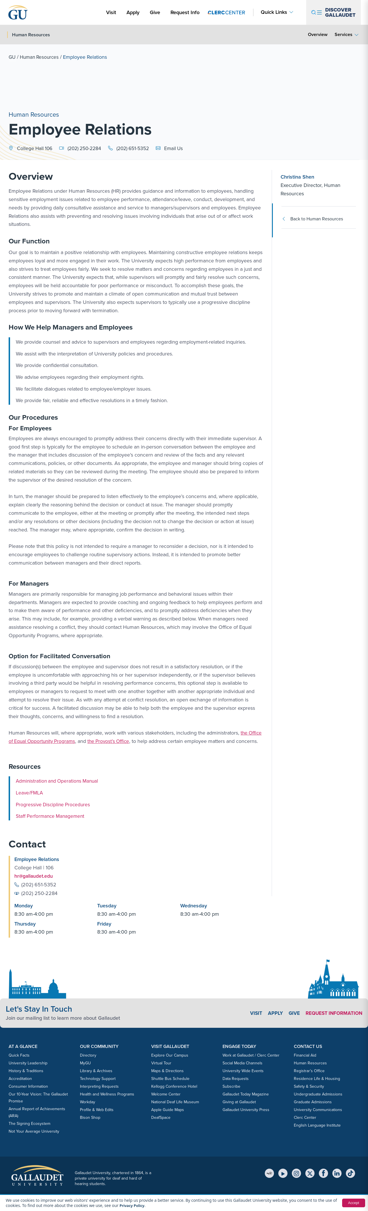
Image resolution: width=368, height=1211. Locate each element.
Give (155, 12)
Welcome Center (166, 1094)
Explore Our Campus (169, 1055)
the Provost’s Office (112, 741)
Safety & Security (309, 1086)
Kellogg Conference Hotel (174, 1086)
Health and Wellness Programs (107, 1094)
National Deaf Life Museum (175, 1102)
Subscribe (231, 1086)
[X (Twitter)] (310, 1173)
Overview (317, 34)
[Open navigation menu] (333, 12)
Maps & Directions (167, 1071)
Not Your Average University (34, 1131)
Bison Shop (90, 1117)
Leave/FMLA (30, 792)
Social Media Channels (242, 1063)
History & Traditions (26, 1071)
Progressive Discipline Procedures (54, 804)
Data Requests (236, 1078)
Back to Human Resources (312, 218)
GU (12, 57)
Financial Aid (305, 1055)
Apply (134, 12)
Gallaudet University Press (246, 1109)
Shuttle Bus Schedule (170, 1078)
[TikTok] (350, 1173)
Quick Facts (19, 1055)
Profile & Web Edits (97, 1109)
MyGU (85, 1063)
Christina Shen (297, 177)
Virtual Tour (161, 1063)
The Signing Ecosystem (29, 1123)
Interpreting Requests (99, 1086)
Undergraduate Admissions (318, 1094)
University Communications (318, 1109)
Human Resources (41, 57)
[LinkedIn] (337, 1173)
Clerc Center (305, 1117)
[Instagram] (296, 1173)
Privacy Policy (133, 1205)
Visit (111, 12)
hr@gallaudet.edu (34, 876)
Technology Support (98, 1078)
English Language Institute (317, 1125)
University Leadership (28, 1063)
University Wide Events (243, 1071)
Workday (87, 1102)
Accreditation (20, 1078)
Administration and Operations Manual (59, 781)
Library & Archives (96, 1071)
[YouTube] (283, 1173)
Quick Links (274, 12)
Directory (88, 1055)
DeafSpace (160, 1117)
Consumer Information (28, 1086)
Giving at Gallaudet (239, 1102)
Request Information (332, 1013)
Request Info (185, 12)
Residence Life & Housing (317, 1078)
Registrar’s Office (309, 1071)
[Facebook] (323, 1173)
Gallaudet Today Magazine (246, 1094)
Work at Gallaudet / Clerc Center (251, 1055)
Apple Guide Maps (167, 1109)
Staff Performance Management (51, 816)
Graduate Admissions (313, 1102)
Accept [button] (353, 1203)
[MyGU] (269, 1173)
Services (343, 34)
